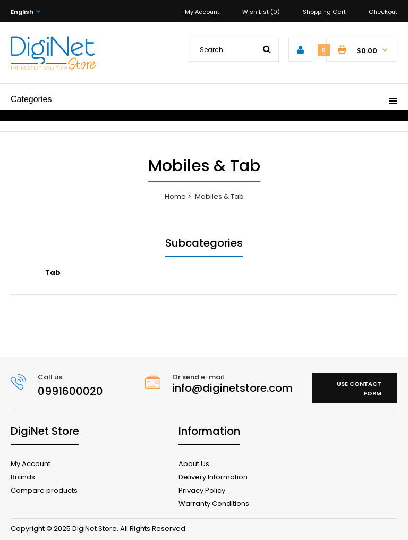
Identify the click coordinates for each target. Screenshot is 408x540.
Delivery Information (213, 477)
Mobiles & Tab (219, 196)
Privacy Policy (201, 490)
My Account (202, 11)
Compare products (44, 490)
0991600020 (70, 391)
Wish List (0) (261, 11)
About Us (193, 464)
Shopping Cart (324, 11)
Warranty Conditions (213, 504)
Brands (23, 477)
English (22, 11)
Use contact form (359, 388)
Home (175, 196)
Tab (53, 272)
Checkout (383, 11)
